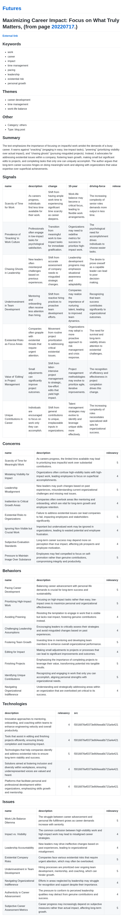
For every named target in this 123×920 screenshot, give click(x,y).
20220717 (63, 27)
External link (10, 35)
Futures (12, 8)
